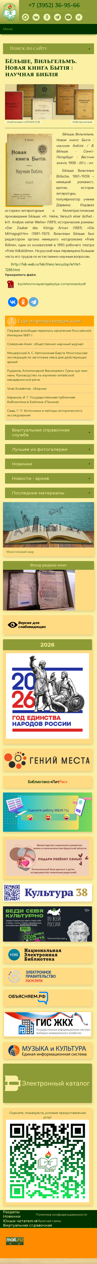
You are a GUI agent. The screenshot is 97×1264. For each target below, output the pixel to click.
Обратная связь (48, 1227)
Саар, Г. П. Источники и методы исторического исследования (44, 419)
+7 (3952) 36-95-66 (54, 5)
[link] (48, 48)
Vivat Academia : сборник (27, 394)
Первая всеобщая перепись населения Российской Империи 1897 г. (49, 339)
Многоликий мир (20, 557)
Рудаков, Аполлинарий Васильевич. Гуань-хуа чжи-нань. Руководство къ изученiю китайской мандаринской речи (47, 381)
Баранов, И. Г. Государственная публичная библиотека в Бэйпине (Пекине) (41, 405)
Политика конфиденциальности (61, 1220)
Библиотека (47, 787)
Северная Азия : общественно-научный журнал (45, 350)
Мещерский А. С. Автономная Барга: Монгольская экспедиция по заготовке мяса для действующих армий (47, 363)
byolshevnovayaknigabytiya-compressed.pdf (52, 290)
